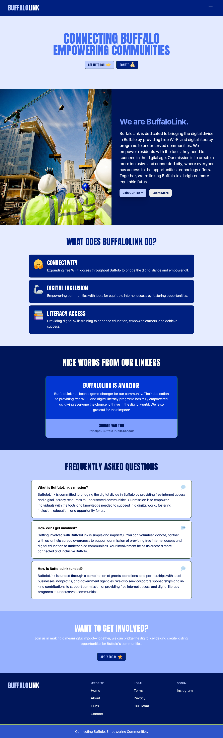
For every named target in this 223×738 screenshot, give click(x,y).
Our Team (141, 705)
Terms (138, 690)
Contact (97, 713)
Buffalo (23, 8)
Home (95, 690)
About (95, 698)
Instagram (185, 690)
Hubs (95, 705)
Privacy (139, 698)
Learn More (160, 192)
